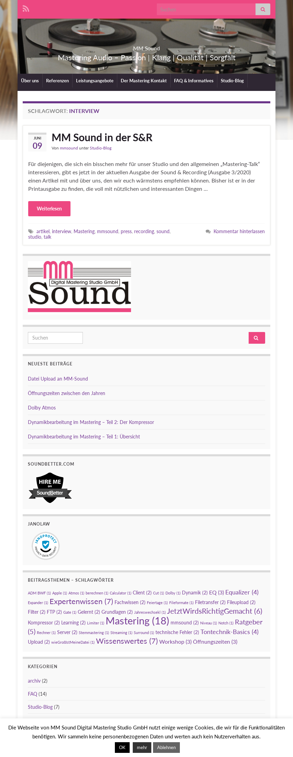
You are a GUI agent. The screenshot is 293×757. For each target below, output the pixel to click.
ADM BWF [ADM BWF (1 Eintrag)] (39, 593)
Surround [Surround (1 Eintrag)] (144, 632)
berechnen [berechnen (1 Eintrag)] (97, 593)
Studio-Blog (232, 80)
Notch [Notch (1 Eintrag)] (226, 623)
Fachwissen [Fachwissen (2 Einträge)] (130, 602)
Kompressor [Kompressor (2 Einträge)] (44, 622)
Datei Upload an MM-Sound (58, 379)
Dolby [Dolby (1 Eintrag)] (173, 593)
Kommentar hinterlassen (239, 231)
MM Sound (146, 46)
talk (47, 237)
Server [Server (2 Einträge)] (67, 632)
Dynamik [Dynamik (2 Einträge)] (195, 592)
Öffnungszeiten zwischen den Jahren (66, 393)
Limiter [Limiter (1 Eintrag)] (95, 623)
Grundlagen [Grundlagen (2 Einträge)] (117, 612)
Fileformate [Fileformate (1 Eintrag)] (181, 602)
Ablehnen (166, 747)
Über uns (30, 80)
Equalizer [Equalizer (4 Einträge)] (242, 592)
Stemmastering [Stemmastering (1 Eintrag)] (94, 632)
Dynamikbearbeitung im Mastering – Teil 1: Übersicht (84, 436)
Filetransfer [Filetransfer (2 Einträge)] (210, 602)
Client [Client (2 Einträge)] (142, 592)
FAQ (32, 694)
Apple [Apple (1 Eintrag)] (59, 593)
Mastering (84, 231)
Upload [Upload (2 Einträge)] (39, 642)
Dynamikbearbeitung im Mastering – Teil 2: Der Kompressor (91, 422)
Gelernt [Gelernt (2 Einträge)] (89, 612)
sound (163, 231)
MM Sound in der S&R (102, 137)
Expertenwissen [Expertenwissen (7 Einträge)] (81, 601)
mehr (142, 747)
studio (34, 237)
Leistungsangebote (94, 80)
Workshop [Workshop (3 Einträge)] (175, 641)
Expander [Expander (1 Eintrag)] (38, 602)
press (126, 231)
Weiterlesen (49, 208)
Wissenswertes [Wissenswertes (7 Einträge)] (127, 640)
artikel (43, 231)
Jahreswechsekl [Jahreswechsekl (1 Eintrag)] (150, 612)
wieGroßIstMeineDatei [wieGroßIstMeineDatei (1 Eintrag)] (73, 642)
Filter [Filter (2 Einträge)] (36, 612)
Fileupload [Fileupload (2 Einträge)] (241, 602)
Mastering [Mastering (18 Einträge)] (137, 620)
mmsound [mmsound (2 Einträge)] (185, 622)
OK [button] (122, 747)
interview (61, 231)
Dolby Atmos (42, 408)
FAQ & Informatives (194, 80)
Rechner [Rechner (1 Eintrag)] (46, 632)
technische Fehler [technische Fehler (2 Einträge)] (177, 632)
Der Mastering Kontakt (144, 80)
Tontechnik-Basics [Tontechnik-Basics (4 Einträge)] (229, 631)
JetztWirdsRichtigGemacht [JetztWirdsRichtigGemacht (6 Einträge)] (214, 610)
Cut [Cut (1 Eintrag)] (158, 593)
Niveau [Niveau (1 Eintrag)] (208, 623)
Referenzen (57, 80)
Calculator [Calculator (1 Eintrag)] (120, 593)
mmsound (69, 148)
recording (144, 231)
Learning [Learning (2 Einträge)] (73, 622)
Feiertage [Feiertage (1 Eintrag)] (157, 602)
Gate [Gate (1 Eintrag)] (69, 612)
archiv (34, 681)
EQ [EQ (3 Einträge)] (216, 592)
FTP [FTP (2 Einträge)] (54, 612)
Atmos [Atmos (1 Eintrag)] (76, 593)
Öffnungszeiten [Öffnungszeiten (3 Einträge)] (215, 641)
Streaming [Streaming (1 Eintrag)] (121, 632)
